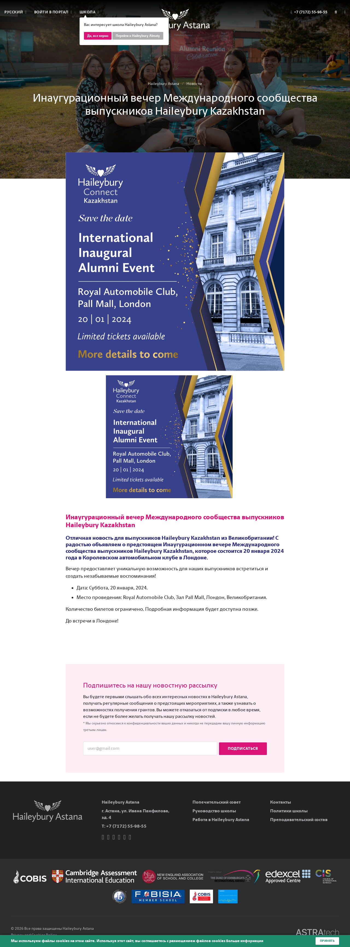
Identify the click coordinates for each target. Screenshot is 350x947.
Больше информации (246, 941)
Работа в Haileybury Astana (220, 819)
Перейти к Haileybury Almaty (138, 36)
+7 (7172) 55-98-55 (126, 826)
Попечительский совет (216, 802)
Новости (194, 83)
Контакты (280, 802)
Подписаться (243, 748)
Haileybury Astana (163, 83)
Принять (327, 941)
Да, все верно (97, 36)
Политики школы (289, 810)
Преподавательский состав (299, 819)
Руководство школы (214, 810)
